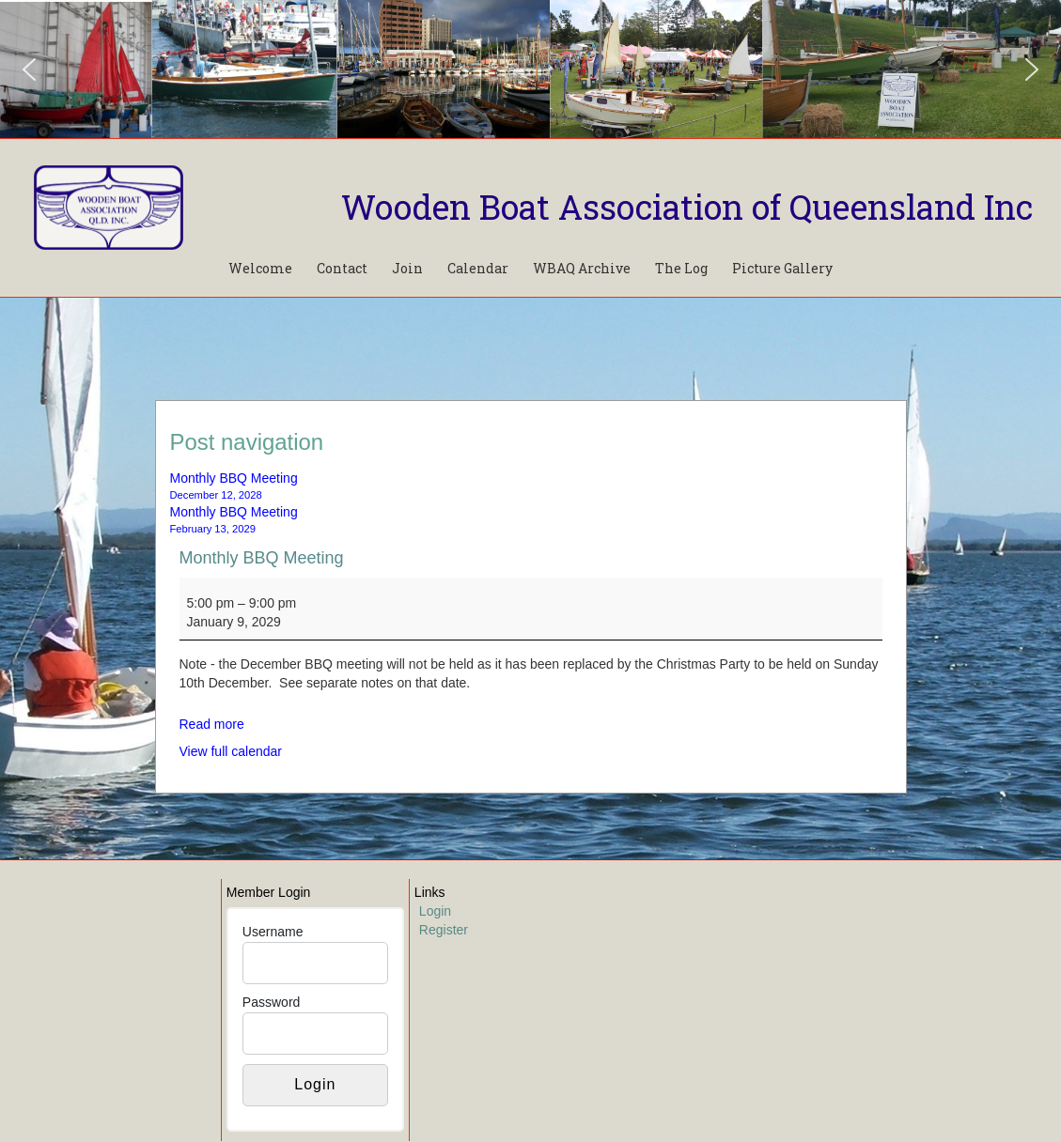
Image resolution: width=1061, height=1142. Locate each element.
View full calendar (230, 751)
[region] (530, 69)
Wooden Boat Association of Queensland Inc (687, 206)
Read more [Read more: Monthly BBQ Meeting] (211, 724)
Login (435, 910)
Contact (342, 268)
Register (443, 929)
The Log (681, 268)
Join (407, 268)
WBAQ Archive (582, 268)
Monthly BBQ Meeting (261, 557)
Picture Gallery (782, 268)
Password (271, 1002)
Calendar (477, 268)
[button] (29, 69)
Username (273, 931)
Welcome (260, 268)
